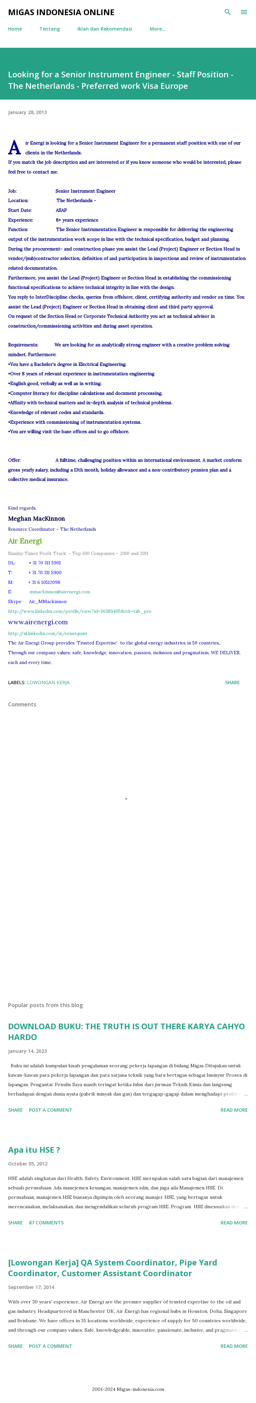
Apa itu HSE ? (34, 1149)
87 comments (46, 1222)
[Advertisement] (128, 933)
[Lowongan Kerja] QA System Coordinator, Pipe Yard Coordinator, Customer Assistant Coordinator (112, 1268)
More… (158, 29)
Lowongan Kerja (48, 682)
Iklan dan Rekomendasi (104, 29)
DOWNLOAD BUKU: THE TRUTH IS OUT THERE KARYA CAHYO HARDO (126, 1031)
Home (15, 29)
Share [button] (232, 682)
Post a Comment (50, 1110)
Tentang (49, 29)
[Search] (228, 12)
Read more (234, 1110)
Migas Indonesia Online (61, 11)
